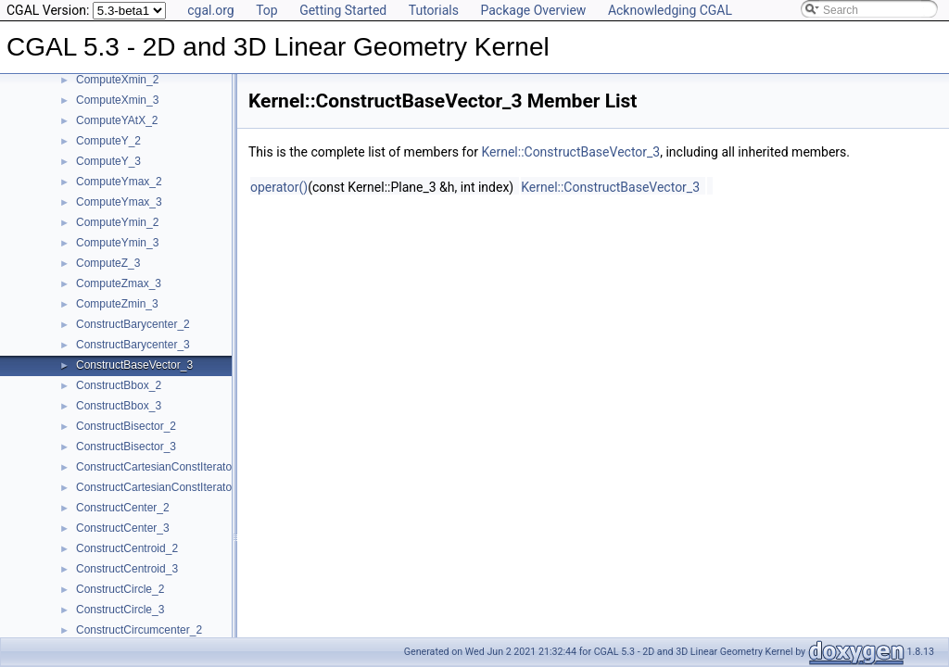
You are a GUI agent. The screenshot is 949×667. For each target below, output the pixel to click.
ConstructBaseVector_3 (134, 365)
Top (267, 10)
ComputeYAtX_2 (117, 120)
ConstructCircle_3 (120, 609)
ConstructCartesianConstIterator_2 (161, 466)
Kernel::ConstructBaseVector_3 (570, 152)
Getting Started (342, 10)
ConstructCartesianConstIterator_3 (161, 487)
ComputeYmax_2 (119, 181)
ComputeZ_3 (108, 263)
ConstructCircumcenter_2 (139, 629)
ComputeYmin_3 (117, 242)
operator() (279, 187)
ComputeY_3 (108, 161)
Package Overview (533, 10)
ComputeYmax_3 (119, 201)
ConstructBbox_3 (118, 405)
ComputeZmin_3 (117, 303)
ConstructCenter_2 (123, 507)
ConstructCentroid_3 (127, 568)
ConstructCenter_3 (123, 528)
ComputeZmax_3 (118, 283)
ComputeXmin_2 (117, 79)
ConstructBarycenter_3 (133, 344)
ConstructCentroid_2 (127, 548)
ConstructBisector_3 (126, 446)
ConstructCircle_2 (120, 589)
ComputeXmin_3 (117, 100)
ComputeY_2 (108, 140)
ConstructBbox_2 (118, 385)
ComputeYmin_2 (117, 222)
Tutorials (434, 10)
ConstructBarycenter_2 (133, 324)
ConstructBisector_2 (126, 426)
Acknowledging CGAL (670, 10)
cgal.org (210, 10)
